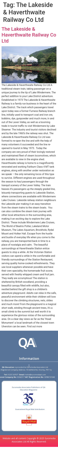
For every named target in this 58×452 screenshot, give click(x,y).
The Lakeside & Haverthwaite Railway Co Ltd (29, 35)
